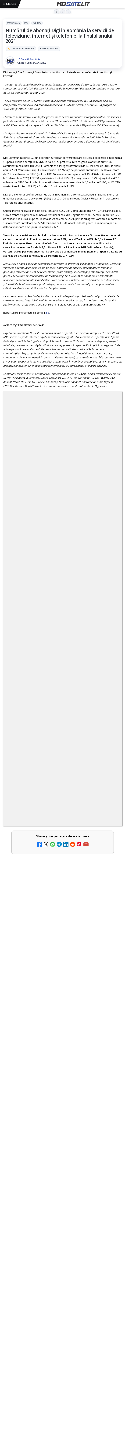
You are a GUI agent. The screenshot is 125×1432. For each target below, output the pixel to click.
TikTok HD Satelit (62, 1269)
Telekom (70, 1319)
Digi (26, 22)
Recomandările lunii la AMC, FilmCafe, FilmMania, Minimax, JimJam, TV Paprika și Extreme (55, 712)
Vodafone (84, 1319)
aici (47, 312)
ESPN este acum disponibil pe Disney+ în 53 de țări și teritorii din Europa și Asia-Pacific (56, 814)
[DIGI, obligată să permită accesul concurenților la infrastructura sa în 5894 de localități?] (111, 640)
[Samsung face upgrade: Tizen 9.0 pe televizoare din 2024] (111, 794)
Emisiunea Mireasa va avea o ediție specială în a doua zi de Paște (55, 763)
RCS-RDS (37, 22)
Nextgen (45, 1319)
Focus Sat (31, 1319)
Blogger (88, 1366)
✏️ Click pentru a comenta (21, 48)
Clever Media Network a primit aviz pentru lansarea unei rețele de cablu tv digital (54, 737)
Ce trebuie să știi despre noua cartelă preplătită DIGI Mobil (55, 659)
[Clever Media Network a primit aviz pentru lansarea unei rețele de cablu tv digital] (111, 743)
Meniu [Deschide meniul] (9, 4)
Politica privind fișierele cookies (62, 1350)
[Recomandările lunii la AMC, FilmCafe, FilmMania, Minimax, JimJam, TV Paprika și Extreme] (111, 717)
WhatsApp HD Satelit (62, 1250)
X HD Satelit (62, 1279)
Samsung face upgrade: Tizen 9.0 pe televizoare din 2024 (53, 787)
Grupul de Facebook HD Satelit (62, 1240)
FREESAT (17, 1319)
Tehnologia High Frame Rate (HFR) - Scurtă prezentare (52, 608)
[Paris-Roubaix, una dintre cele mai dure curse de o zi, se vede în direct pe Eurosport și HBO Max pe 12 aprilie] (62, 976)
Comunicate (13, 22)
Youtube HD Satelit (62, 1260)
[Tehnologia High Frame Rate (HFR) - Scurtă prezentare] (111, 615)
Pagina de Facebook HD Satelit (62, 1231)
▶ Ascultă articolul (49, 48)
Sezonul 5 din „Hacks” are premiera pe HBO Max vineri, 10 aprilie (55, 1016)
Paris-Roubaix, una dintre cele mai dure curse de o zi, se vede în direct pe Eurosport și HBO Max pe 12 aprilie (61, 938)
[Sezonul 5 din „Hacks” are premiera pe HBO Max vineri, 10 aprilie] (62, 1053)
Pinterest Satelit (62, 1289)
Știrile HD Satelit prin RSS (62, 1298)
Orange (58, 1319)
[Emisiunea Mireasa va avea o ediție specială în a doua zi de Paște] (111, 769)
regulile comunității (55, 493)
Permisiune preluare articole (62, 1340)
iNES (95, 1319)
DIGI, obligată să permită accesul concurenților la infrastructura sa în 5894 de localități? (48, 635)
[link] (62, 589)
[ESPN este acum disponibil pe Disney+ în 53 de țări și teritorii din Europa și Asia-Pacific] (111, 819)
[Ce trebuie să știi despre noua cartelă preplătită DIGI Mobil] (111, 666)
